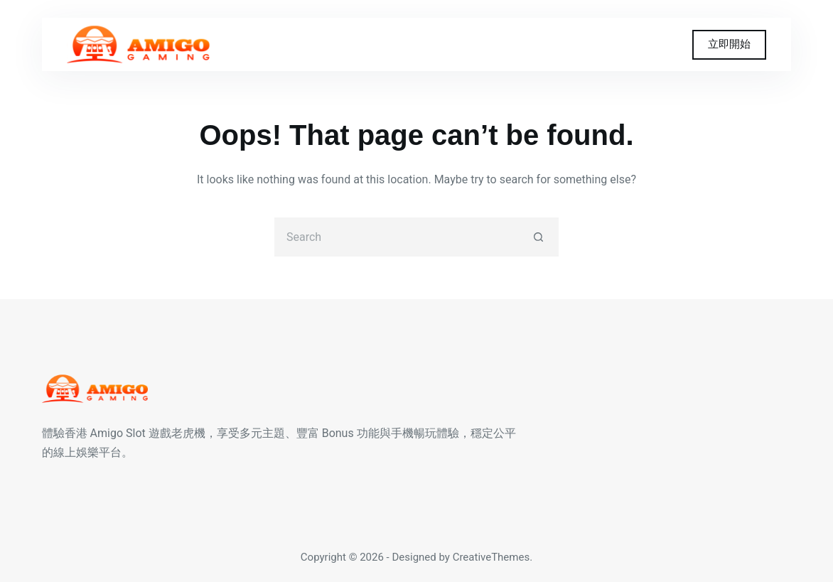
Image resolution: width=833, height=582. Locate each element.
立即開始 (729, 44)
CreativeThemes (491, 557)
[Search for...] (397, 237)
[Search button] (539, 237)
